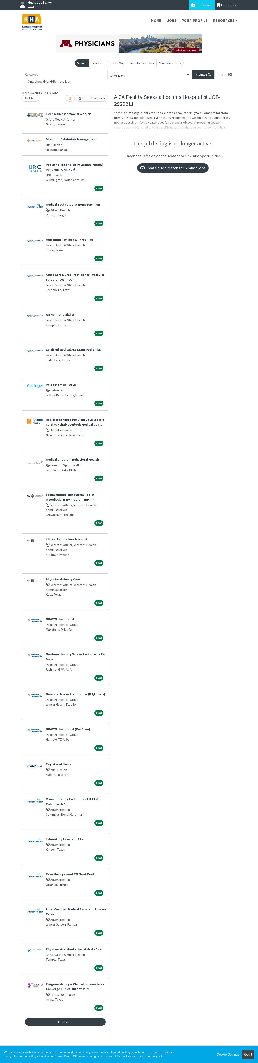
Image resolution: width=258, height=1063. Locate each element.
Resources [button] (223, 20)
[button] (224, 74)
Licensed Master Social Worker (68, 114)
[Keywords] (65, 74)
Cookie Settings (228, 1054)
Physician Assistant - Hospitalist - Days (74, 949)
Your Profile (195, 20)
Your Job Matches (142, 63)
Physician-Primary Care (63, 579)
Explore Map (116, 63)
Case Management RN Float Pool (70, 874)
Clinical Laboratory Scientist (66, 539)
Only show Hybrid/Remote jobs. (49, 81)
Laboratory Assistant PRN (65, 839)
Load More (65, 1022)
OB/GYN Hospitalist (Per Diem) (68, 729)
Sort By (29, 98)
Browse (97, 63)
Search (81, 63)
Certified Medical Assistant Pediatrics (73, 349)
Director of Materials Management (71, 139)
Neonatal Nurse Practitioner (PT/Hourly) (75, 694)
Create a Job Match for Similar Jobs (172, 167)
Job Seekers (201, 4)
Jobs (171, 20)
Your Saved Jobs (170, 63)
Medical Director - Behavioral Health (72, 459)
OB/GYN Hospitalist (60, 619)
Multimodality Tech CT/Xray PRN (69, 239)
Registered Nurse (58, 764)
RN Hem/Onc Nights (60, 314)
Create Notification (92, 98)
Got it (248, 1054)
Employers (226, 4)
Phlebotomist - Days (61, 385)
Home (156, 20)
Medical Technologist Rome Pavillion (73, 204)
